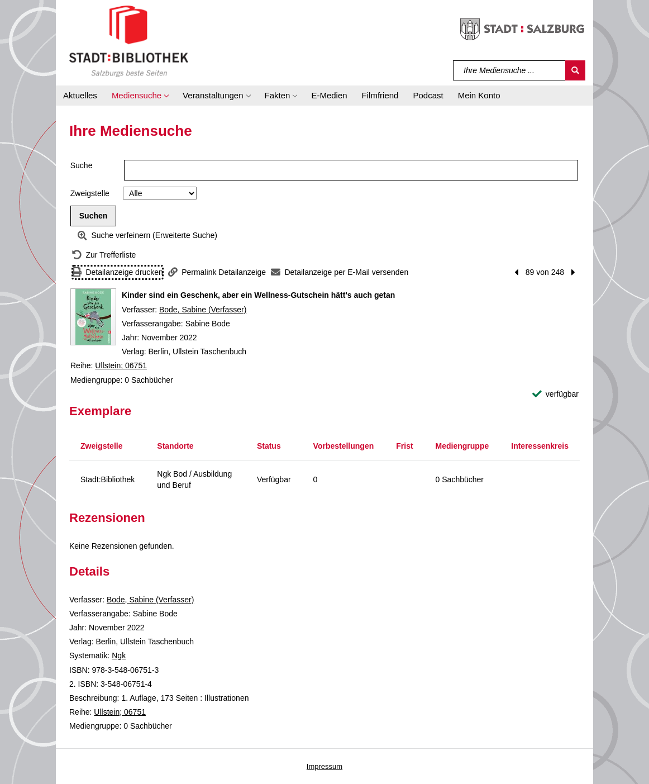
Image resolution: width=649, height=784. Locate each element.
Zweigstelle (89, 193)
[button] (140, 95)
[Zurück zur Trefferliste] (104, 255)
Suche (81, 165)
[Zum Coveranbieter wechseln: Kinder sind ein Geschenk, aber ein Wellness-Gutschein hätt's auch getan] (93, 316)
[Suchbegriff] (509, 70)
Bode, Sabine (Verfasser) (202, 309)
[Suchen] (575, 70)
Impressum (324, 766)
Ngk (119, 655)
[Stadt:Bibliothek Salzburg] (128, 40)
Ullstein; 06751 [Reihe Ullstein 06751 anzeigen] (121, 365)
